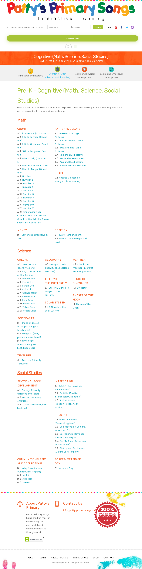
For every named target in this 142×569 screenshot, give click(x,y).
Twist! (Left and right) (70, 234)
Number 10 (28, 208)
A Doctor (27, 478)
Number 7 (28, 197)
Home (41, 61)
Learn (43, 557)
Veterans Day (66, 468)
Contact (109, 557)
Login (98, 27)
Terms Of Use (80, 557)
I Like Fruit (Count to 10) (35, 165)
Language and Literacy (30, 75)
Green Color (29, 310)
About (31, 557)
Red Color (28, 282)
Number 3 (28, 183)
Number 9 (28, 204)
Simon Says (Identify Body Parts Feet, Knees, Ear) (27, 344)
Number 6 (28, 194)
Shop (96, 557)
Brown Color (28, 296)
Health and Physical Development (84, 75)
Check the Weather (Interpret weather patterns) (83, 268)
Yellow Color (29, 307)
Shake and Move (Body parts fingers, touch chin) (28, 326)
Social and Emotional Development (111, 75)
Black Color (29, 303)
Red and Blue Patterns (71, 154)
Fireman (27, 482)
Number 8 (28, 201)
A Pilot (26, 475)
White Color (28, 278)
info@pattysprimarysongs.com (80, 510)
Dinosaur (82, 287)
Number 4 (28, 187)
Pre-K (51, 61)
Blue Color (27, 300)
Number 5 (28, 190)
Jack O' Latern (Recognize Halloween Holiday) (66, 404)
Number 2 (27, 179)
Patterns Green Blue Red (73, 165)
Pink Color (27, 289)
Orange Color (29, 292)
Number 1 (27, 176)
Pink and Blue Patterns (72, 162)
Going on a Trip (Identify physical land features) (57, 268)
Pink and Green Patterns (73, 158)
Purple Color (28, 285)
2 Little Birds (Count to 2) (35, 133)
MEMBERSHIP (72, 38)
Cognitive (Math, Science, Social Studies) (57, 75)
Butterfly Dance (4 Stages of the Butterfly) (57, 291)
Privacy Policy (59, 557)
